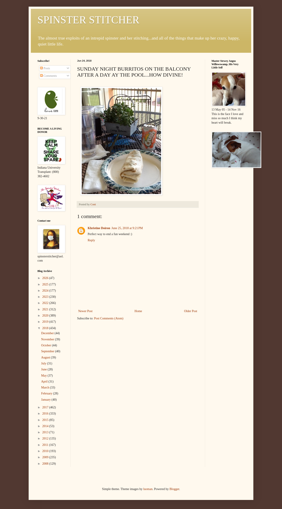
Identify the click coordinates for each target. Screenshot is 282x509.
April (44, 381)
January (46, 399)
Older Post (190, 311)
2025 (45, 284)
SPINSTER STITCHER (88, 20)
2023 (45, 296)
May (44, 375)
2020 (45, 315)
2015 (45, 420)
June (44, 369)
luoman (147, 489)
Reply (91, 240)
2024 (45, 290)
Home (138, 311)
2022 (45, 303)
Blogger (174, 489)
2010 (45, 451)
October (46, 345)
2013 (45, 432)
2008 (45, 463)
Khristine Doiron (99, 228)
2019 (45, 321)
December (48, 333)
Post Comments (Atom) (108, 318)
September (48, 351)
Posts (45, 68)
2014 (45, 426)
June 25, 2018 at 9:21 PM (127, 228)
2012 (45, 438)
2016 (45, 413)
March (45, 387)
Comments (48, 75)
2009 (45, 457)
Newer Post (85, 311)
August (46, 357)
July (44, 363)
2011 (45, 445)
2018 (45, 328)
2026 (45, 278)
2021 (45, 309)
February (47, 393)
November (48, 339)
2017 (45, 407)
